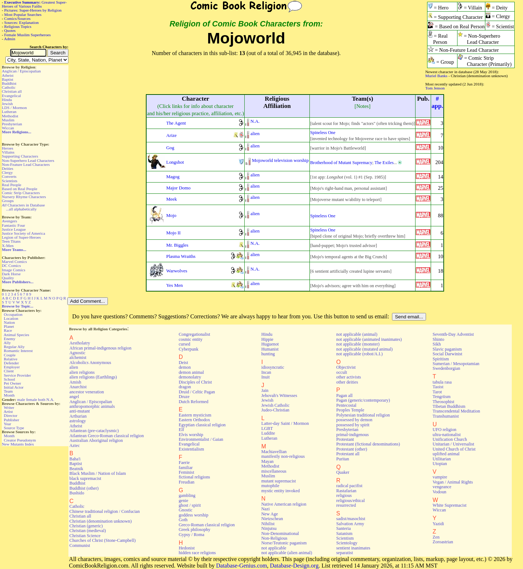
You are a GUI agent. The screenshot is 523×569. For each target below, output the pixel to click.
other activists (348, 377)
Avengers (9, 221)
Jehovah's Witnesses (279, 395)
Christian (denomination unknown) (100, 521)
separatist (344, 552)
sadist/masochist (350, 518)
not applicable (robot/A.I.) (359, 353)
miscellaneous (273, 471)
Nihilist (268, 523)
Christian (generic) (86, 525)
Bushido (76, 492)
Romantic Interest (18, 350)
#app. (437, 102)
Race (8, 330)
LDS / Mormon (14, 107)
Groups (8, 200)
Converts (9, 176)
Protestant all (347, 453)
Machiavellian (274, 451)
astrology (77, 420)
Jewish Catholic (275, 405)
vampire (440, 477)
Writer (9, 407)
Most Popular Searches (23, 14)
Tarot (437, 391)
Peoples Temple (350, 410)
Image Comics (13, 270)
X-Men (7, 245)
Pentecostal (346, 405)
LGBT (267, 428)
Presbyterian (12, 124)
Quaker (342, 472)
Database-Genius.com (241, 565)
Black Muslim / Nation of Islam (97, 473)
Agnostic (77, 352)
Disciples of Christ (195, 382)
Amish (75, 382)
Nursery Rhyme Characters (24, 196)
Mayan (267, 461)
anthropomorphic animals (92, 406)
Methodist (10, 116)
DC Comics (11, 265)
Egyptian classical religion (202, 424)
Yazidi (438, 523)
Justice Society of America (23, 233)
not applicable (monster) (358, 344)
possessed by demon (354, 419)
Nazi (265, 508)
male (21, 399)
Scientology (346, 542)
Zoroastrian (443, 541)
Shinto (438, 339)
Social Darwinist (447, 353)
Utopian (440, 463)
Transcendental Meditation (456, 411)
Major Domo (178, 188)
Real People (11, 185)
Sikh (436, 344)
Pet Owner (12, 383)
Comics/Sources (17, 18)
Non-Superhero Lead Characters (28, 160)
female (31, 399)
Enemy (10, 338)
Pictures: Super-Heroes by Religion (33, 10)
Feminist (186, 472)
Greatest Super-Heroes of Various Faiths (34, 4)
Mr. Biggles (177, 245)
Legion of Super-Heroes (21, 237)
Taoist (438, 386)
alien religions (82, 372)
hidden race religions (197, 552)
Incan (266, 372)
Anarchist (78, 386)
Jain (265, 390)
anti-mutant (79, 411)
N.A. (50, 399)
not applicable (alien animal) (286, 552)
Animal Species (16, 334)
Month (9, 395)
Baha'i (75, 458)
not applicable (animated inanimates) (369, 339)
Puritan (342, 458)
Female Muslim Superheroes (27, 35)
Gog (170, 147)
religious (344, 495)
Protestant (345, 439)
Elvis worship (191, 434)
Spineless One (323, 132)
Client (9, 371)
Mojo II (173, 232)
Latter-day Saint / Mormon (285, 423)
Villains (8, 152)
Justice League (14, 229)
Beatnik (76, 468)
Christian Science (85, 535)
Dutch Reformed (193, 401)
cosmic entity (191, 339)
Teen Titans (11, 241)
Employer (12, 367)
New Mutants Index (18, 444)
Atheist (7, 75)
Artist (8, 411)
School (9, 379)
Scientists (9, 181)
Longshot (175, 162)
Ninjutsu (269, 528)
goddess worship (193, 515)
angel (74, 396)
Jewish (7, 103)
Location (11, 318)
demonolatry (190, 377)
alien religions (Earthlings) (93, 377)
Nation (9, 322)
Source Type (14, 428)
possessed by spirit (353, 424)
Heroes (7, 148)
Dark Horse (11, 274)
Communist (79, 545)
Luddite (268, 433)
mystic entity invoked (280, 490)
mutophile (270, 485)
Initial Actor (14, 387)
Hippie (267, 339)
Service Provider (17, 375)
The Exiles (384, 162)
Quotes (10, 30)
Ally (7, 342)
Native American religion (283, 504)
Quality (8, 278)
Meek (171, 199)
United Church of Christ (454, 449)
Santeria (343, 528)
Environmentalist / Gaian (201, 439)
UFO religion (444, 429)
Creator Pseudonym (20, 440)
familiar (186, 467)
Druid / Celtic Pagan (197, 391)
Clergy (7, 172)
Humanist (270, 349)
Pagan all (344, 395)
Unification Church (450, 439)
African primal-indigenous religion (100, 348)
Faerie (184, 462)
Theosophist (443, 401)
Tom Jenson (435, 88)
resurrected (346, 505)
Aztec (74, 445)
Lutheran (9, 111)
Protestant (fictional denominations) (368, 444)
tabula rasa (442, 382)
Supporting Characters (20, 156)
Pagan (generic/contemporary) (363, 400)
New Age (269, 513)
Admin (9, 39)
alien (255, 133)
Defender (11, 363)
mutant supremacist (278, 481)
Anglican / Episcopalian (21, 71)
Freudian (187, 482)
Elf (181, 429)
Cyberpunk (188, 349)
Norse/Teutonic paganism (284, 542)
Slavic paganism (447, 349)
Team (8, 391)
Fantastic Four (13, 225)
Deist (183, 362)
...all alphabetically (21, 209)
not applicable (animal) (356, 334)
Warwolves (176, 270)
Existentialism (191, 449)
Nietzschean (272, 518)
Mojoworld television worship (280, 160)
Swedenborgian (446, 368)
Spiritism (441, 358)
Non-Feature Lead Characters (26, 164)
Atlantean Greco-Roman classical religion (106, 435)
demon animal (191, 372)
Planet (9, 326)
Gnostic (186, 509)
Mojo (171, 215)
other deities (347, 382)
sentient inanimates (353, 548)
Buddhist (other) (84, 488)
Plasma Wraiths (180, 256)
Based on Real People (19, 189)
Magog (173, 176)
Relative (10, 359)
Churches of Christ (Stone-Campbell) (102, 540)
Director (10, 415)
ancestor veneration (86, 391)
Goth (183, 519)
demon (185, 367)
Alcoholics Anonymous (90, 362)
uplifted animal (446, 453)
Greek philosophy (194, 529)
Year (7, 424)
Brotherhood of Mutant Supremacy (341, 162)
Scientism (345, 538)
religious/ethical (350, 500)
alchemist (78, 357)
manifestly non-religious (283, 456)
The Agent (176, 123)
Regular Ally (14, 346)
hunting (268, 353)
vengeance (442, 486)
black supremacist (85, 478)
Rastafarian (346, 490)
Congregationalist (194, 334)
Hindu (7, 99)
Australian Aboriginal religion (96, 440)
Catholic (9, 87)
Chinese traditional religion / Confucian (104, 511)
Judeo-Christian (275, 410)
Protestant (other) (351, 449)
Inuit (265, 377)
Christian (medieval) (87, 530)
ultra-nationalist (446, 434)
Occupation (13, 314)
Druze (184, 396)
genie (184, 500)
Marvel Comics (14, 261)
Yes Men (174, 285)
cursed (184, 344)
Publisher (11, 420)
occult (341, 372)
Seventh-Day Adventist (453, 334)
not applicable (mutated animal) (364, 349)
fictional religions (194, 477)
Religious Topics (17, 26)
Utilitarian (442, 458)
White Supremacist (449, 505)
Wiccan (8, 128)
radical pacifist (349, 485)
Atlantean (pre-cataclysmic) (94, 430)
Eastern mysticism (195, 415)
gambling (187, 495)
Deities (7, 168)
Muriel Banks (436, 76)
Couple (10, 355)
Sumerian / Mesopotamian (456, 363)
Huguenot (270, 344)
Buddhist (9, 83)
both (41, 399)
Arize (171, 135)
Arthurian (78, 416)
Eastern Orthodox (194, 419)
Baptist (7, 79)
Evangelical (11, 95)
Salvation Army (350, 523)
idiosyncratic (272, 367)
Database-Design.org (294, 565)
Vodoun (439, 491)
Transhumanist (446, 416)
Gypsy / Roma (191, 534)
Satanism (344, 533)
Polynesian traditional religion (363, 415)
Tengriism (441, 396)
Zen (436, 537)
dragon (185, 386)
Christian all (12, 91)
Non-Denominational (280, 533)
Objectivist (346, 367)
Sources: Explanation (21, 22)
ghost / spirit (190, 505)
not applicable (273, 548)
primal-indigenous (352, 434)
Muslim (8, 120)
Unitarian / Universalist (453, 444)
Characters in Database (23, 205)
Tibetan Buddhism (449, 406)
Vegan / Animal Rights (453, 482)
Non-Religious (274, 538)
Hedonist (187, 548)
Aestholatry (79, 343)
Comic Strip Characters (21, 193)
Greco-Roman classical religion (207, 524)
